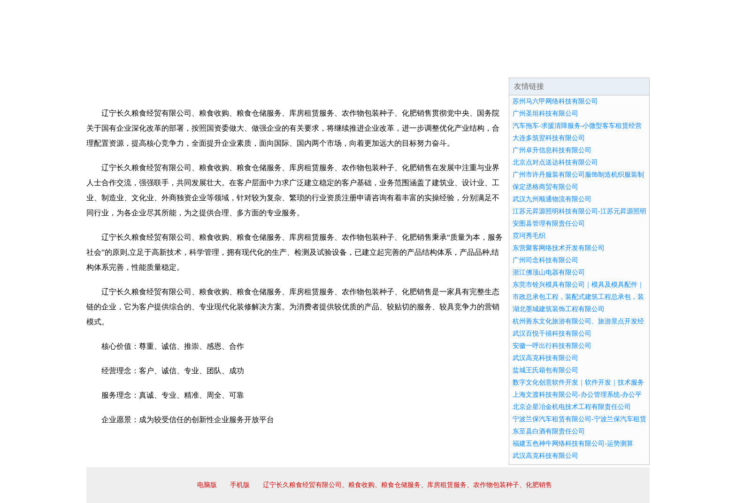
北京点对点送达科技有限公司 (555, 162)
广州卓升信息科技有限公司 (552, 150)
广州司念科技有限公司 (545, 260)
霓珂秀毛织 (529, 235)
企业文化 (229, 66)
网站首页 (116, 66)
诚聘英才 (454, 66)
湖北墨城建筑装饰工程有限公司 (559, 309)
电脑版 (207, 484)
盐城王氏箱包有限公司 (545, 370)
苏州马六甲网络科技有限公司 (555, 101)
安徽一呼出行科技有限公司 (552, 345)
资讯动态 (567, 66)
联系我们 (510, 66)
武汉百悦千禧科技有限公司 (552, 333)
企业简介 (172, 66)
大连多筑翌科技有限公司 (549, 137)
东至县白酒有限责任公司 (549, 431)
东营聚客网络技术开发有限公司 (559, 248)
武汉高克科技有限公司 (545, 358)
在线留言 (623, 66)
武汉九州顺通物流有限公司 (552, 199)
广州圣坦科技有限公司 (545, 113)
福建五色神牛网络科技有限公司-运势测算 (573, 443)
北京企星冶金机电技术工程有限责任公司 (572, 406)
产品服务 (285, 66)
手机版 (240, 484)
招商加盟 (398, 66)
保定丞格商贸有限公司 (545, 186)
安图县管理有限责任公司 (549, 223)
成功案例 (341, 66)
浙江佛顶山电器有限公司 (549, 272)
